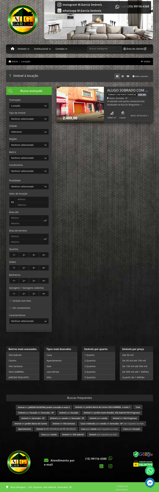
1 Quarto (89, 355)
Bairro (12, 152)
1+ (14, 254)
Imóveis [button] (22, 48)
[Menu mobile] (12, 49)
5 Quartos (90, 377)
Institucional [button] (41, 48)
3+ (34, 254)
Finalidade (15, 180)
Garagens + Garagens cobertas (26, 287)
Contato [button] (60, 48)
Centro (12, 360)
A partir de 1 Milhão (133, 377)
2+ (24, 254)
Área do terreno (18, 230)
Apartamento (54, 360)
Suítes (12, 261)
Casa (49, 355)
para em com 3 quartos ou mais (112, 423)
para (68, 412)
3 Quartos (90, 366)
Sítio (49, 377)
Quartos (13, 249)
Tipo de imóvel (17, 112)
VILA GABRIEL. (17, 371)
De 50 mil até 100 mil (134, 360)
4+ (43, 254)
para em (36, 412)
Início (13, 61)
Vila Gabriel (15, 355)
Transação (15, 99)
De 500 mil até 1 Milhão (135, 371)
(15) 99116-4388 (138, 6)
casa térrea (53, 371)
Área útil (13, 212)
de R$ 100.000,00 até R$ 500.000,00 (56, 429)
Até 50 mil (128, 355)
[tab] (29, 91)
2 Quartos (90, 360)
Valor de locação (18, 193)
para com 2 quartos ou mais (99, 429)
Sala (49, 366)
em (44, 407)
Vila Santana (16, 366)
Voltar (145, 61)
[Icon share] (79, 4)
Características (17, 315)
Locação (25, 61)
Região (13, 138)
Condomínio (16, 164)
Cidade (13, 125)
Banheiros (15, 274)
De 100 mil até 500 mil (134, 366)
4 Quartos (90, 371)
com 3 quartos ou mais (103, 434)
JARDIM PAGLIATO (19, 377)
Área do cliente (134, 48)
